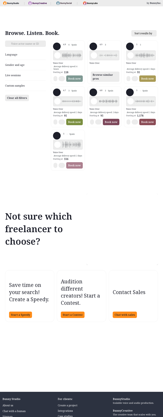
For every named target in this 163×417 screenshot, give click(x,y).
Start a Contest (73, 315)
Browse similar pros (103, 76)
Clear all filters (17, 98)
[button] (72, 55)
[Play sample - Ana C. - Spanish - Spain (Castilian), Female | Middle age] (57, 55)
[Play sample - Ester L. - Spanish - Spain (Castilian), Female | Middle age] (130, 55)
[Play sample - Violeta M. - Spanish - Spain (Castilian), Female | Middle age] (94, 101)
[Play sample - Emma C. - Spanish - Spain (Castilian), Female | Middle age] (130, 101)
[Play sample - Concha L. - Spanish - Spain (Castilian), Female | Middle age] (57, 144)
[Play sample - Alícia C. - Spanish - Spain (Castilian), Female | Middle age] (94, 55)
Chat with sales (125, 315)
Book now (74, 78)
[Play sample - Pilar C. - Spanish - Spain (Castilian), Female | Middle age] (57, 101)
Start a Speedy (20, 315)
